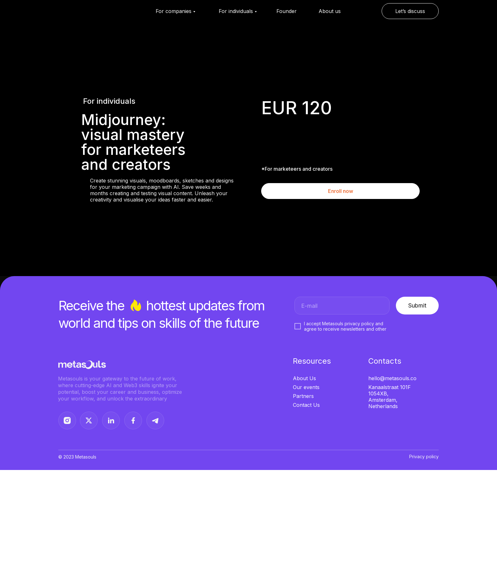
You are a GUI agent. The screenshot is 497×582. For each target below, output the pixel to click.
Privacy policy (424, 456)
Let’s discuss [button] (410, 11)
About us (330, 11)
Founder (286, 11)
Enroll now (340, 191)
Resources (312, 361)
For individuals (236, 11)
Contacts (384, 361)
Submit (417, 305)
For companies (173, 11)
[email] (342, 305)
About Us (304, 378)
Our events (306, 387)
